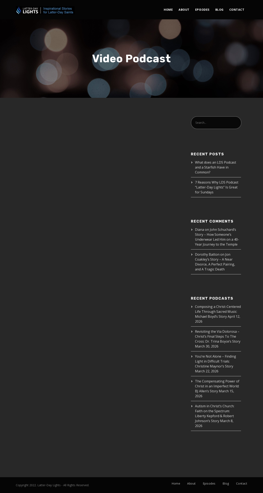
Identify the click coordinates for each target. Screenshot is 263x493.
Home (168, 10)
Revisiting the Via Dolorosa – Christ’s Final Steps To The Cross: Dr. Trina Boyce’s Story (217, 336)
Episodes (202, 10)
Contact (237, 10)
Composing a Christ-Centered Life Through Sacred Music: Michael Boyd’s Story (218, 311)
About (184, 10)
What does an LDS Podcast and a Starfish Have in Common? (215, 167)
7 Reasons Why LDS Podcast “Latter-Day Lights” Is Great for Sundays (216, 187)
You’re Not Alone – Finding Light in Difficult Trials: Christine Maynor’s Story (215, 361)
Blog (219, 10)
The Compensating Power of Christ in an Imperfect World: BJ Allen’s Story (217, 386)
